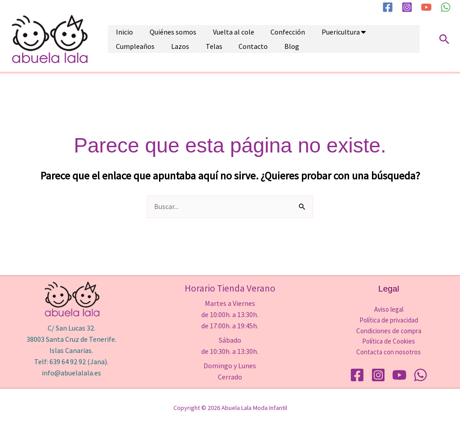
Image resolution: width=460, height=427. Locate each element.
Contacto (152, 47)
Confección (261, 30)
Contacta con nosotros (388, 352)
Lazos (398, 30)
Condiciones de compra (388, 331)
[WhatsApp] (445, 7)
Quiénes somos (161, 30)
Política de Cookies (388, 341)
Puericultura (307, 30)
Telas (120, 47)
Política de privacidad (388, 320)
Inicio (120, 30)
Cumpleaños (360, 30)
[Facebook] (387, 7)
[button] (444, 39)
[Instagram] (407, 7)
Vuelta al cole (214, 30)
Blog (183, 47)
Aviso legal (388, 309)
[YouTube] (426, 7)
